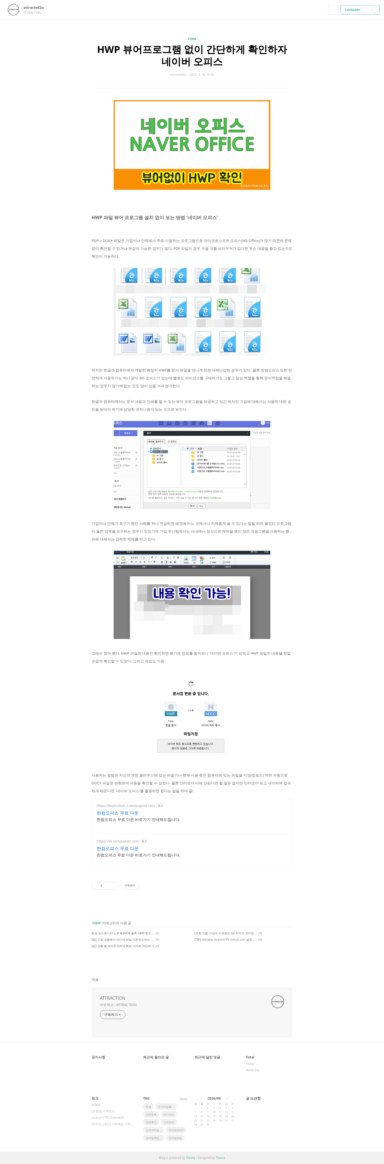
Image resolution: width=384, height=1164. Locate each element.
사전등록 (151, 1114)
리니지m (168, 1114)
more (183, 1098)
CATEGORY (361, 10)
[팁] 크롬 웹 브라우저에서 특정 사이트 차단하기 (123, 946)
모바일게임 (175, 1138)
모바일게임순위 (155, 1138)
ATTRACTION (112, 998)
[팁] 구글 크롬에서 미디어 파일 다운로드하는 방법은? (123, 939)
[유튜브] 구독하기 (103, 1111)
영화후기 (151, 1122)
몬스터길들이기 (167, 1106)
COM (192, 38)
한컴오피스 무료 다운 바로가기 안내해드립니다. (138, 819)
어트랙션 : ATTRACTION (118, 1004)
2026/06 (214, 1098)
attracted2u (36, 7)
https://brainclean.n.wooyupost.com (126, 806)
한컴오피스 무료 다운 (118, 813)
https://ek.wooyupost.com (118, 841)
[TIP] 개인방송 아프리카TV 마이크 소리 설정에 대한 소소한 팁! (225, 939)
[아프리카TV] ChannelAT (108, 1118)
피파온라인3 (175, 1130)
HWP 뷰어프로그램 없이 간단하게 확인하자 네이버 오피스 (192, 55)
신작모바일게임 (155, 1130)
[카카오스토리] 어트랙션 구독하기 (112, 1124)
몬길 (148, 1106)
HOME (96, 1105)
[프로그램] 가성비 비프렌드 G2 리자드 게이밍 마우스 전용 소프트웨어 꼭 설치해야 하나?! (225, 933)
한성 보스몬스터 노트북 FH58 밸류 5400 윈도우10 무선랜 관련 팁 (123, 933)
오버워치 (168, 1122)
